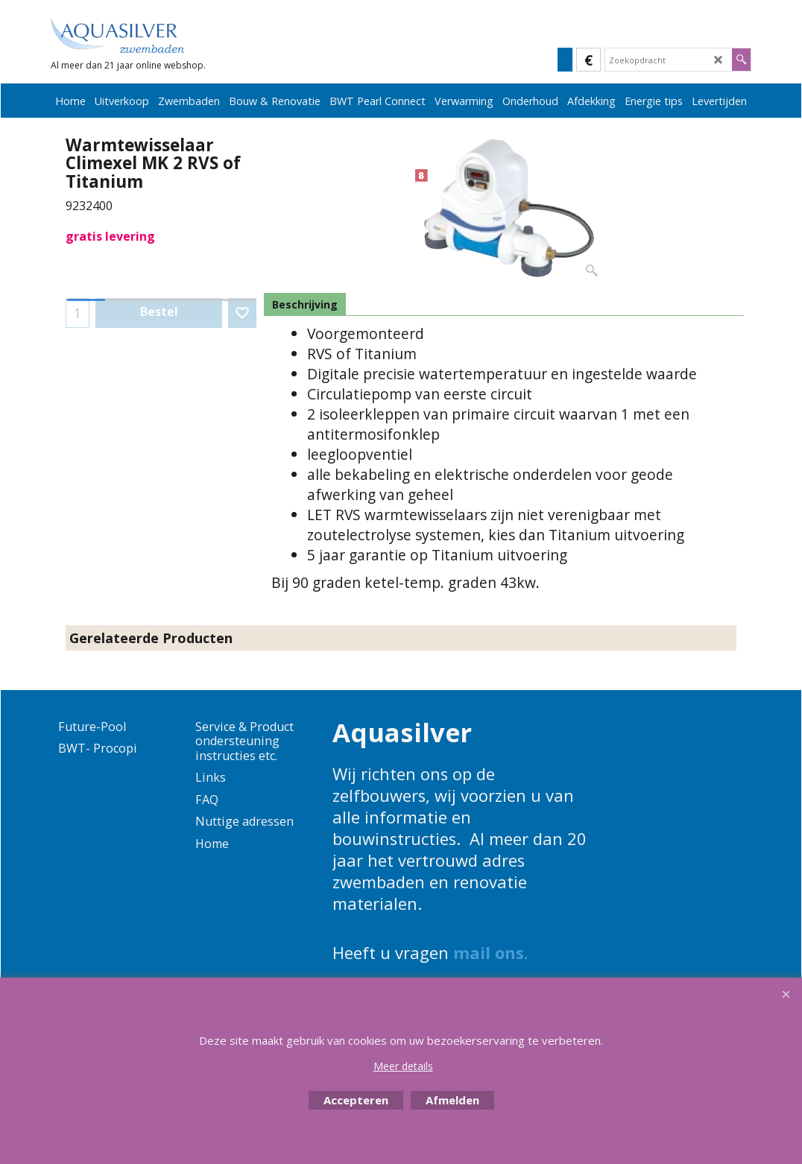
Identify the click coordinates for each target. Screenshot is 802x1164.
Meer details (403, 1066)
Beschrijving (305, 304)
